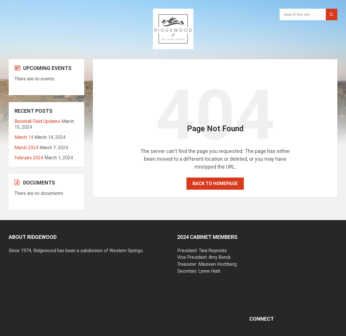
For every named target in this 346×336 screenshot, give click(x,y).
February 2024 (28, 157)
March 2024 (26, 147)
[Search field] (308, 14)
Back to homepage (215, 183)
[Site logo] (173, 47)
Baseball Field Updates (37, 121)
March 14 (23, 137)
